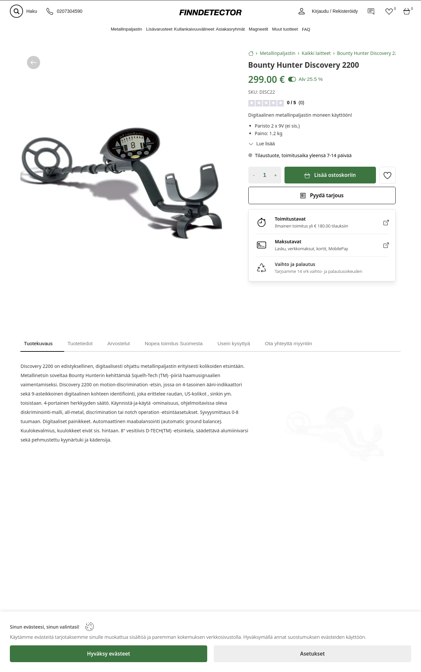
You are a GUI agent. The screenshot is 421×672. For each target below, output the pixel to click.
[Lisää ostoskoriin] (330, 175)
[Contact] (371, 11)
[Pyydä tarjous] (322, 195)
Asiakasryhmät (230, 29)
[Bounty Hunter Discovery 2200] (121, 183)
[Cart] (407, 11)
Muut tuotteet (285, 29)
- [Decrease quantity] (254, 175)
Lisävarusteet (159, 29)
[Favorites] (389, 11)
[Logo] (210, 12)
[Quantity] (265, 175)
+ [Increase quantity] (275, 175)
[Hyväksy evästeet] (108, 653)
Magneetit (258, 29)
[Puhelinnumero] (64, 11)
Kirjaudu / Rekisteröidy (335, 11)
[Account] (301, 11)
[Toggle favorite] (387, 175)
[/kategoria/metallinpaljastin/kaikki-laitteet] (33, 62)
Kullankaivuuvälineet (194, 29)
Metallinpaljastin (126, 29)
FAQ (306, 29)
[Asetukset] (312, 653)
